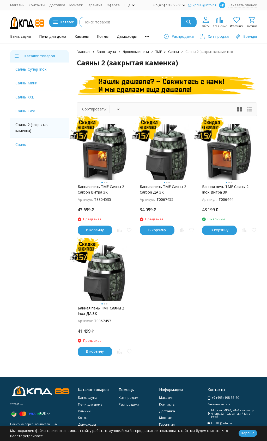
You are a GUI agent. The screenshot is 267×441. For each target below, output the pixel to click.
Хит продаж (128, 397)
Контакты (37, 5)
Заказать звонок (242, 5)
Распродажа (129, 404)
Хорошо (247, 433)
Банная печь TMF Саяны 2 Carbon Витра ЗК (101, 189)
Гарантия (94, 5)
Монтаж (76, 5)
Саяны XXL (24, 97)
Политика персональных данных (33, 424)
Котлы (102, 36)
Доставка (57, 5)
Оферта (113, 5)
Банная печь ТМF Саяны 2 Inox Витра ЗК (225, 189)
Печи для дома (52, 36)
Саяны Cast (25, 110)
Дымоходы (127, 36)
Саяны (173, 51)
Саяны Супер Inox (30, 69)
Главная (83, 51)
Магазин (17, 5)
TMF (158, 51)
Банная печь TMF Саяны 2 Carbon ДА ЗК (163, 189)
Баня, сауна (20, 36)
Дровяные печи (136, 51)
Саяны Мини (26, 82)
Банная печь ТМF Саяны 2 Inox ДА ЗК (101, 311)
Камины (82, 36)
